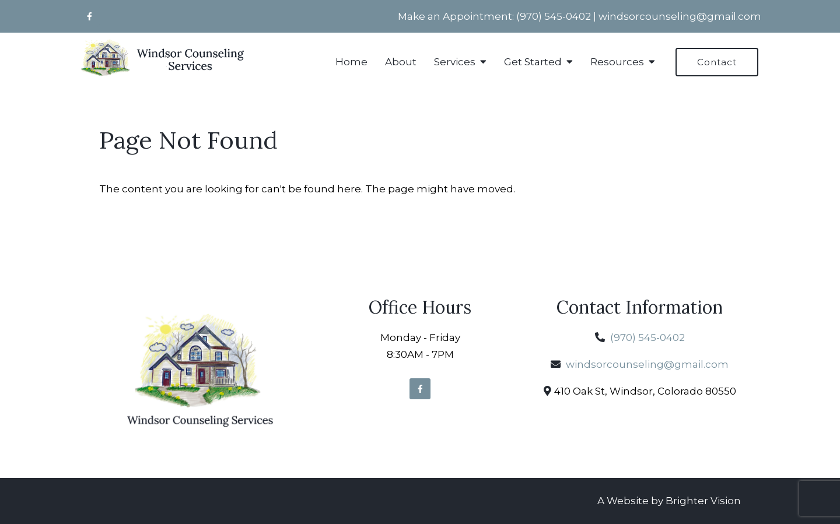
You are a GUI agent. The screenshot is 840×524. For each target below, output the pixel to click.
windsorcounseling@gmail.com (679, 16)
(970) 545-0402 (553, 16)
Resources (617, 62)
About (400, 62)
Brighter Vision (703, 501)
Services (454, 62)
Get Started (533, 62)
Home (351, 62)
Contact (717, 62)
